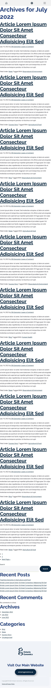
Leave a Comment (27, 47)
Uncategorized (7, 637)
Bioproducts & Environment (32, 71)
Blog (10, 178)
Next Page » (6, 559)
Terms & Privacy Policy (8, 684)
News (11, 71)
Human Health (27, 337)
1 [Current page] (2, 554)
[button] (44, 3)
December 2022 (7, 612)
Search (2, 564)
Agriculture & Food (34, 125)
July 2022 (5, 615)
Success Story (13, 125)
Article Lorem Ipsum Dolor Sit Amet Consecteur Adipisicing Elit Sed (23, 32)
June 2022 (5, 617)
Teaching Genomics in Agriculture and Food (15, 580)
